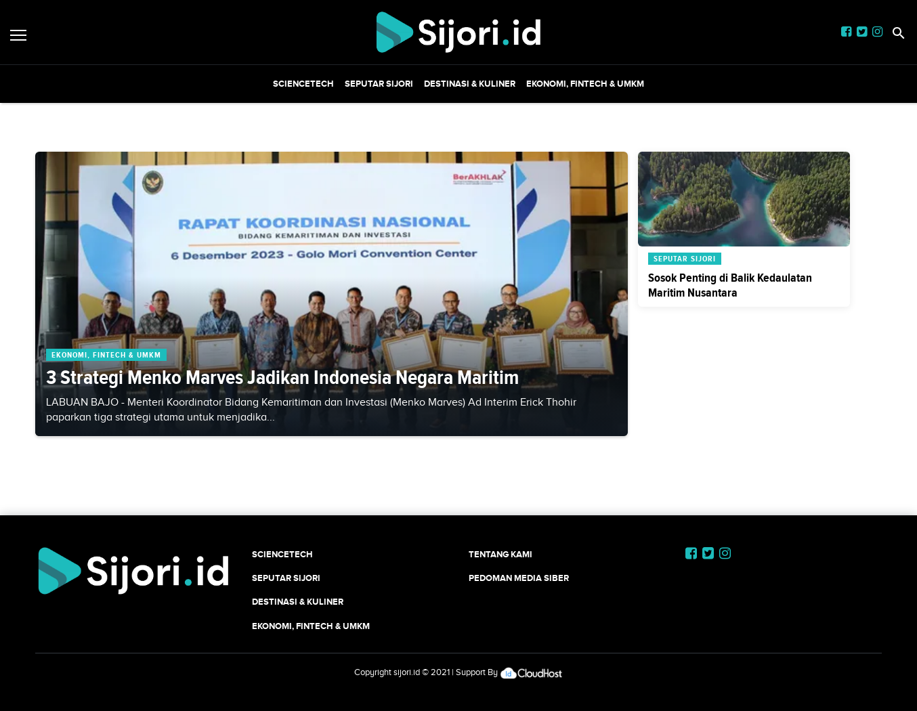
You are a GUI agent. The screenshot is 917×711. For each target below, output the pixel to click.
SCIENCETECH (303, 84)
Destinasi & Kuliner (469, 84)
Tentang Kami (500, 554)
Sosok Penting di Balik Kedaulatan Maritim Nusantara (730, 285)
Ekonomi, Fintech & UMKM (585, 84)
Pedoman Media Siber (519, 578)
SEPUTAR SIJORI (379, 84)
